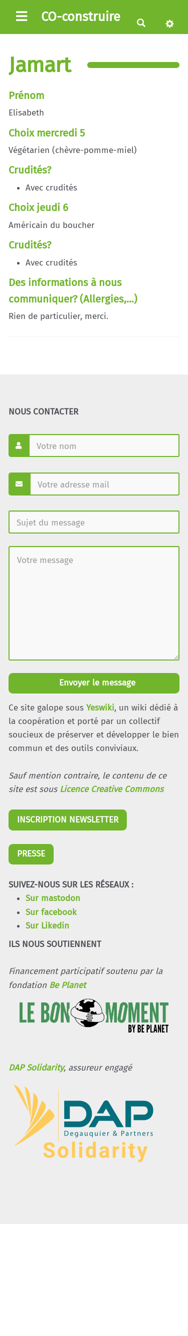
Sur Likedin (47, 925)
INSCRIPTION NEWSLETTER (67, 819)
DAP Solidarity (36, 1067)
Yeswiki (100, 707)
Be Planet (67, 985)
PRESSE (31, 853)
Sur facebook (51, 912)
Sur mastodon (53, 898)
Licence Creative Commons (111, 789)
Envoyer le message (96, 683)
